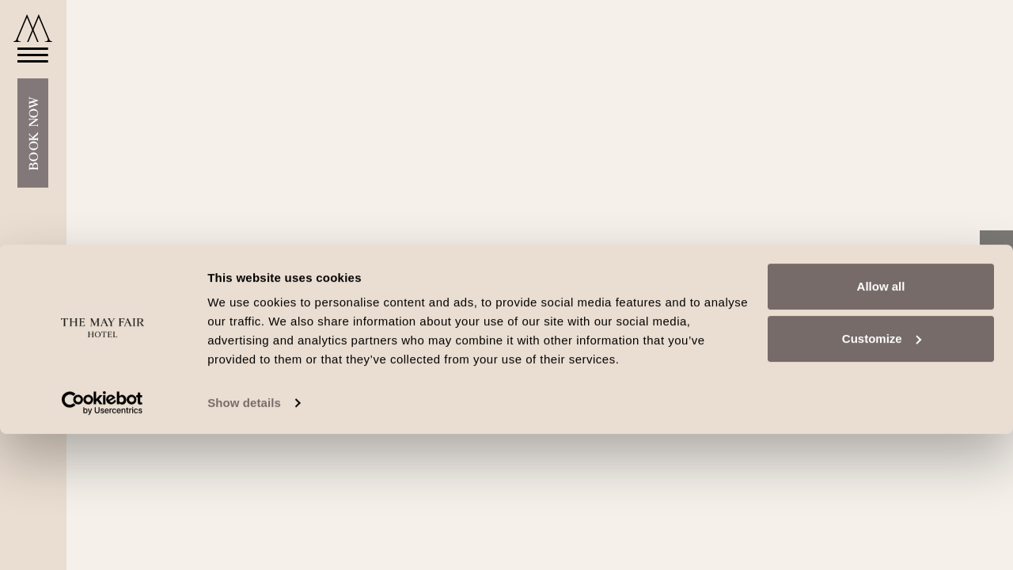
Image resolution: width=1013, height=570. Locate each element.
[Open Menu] (28, 70)
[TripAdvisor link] (996, 317)
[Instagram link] (996, 284)
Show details (244, 538)
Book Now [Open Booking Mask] (33, 149)
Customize (881, 474)
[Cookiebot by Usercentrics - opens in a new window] (102, 539)
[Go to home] (33, 28)
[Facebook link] (996, 252)
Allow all (881, 422)
